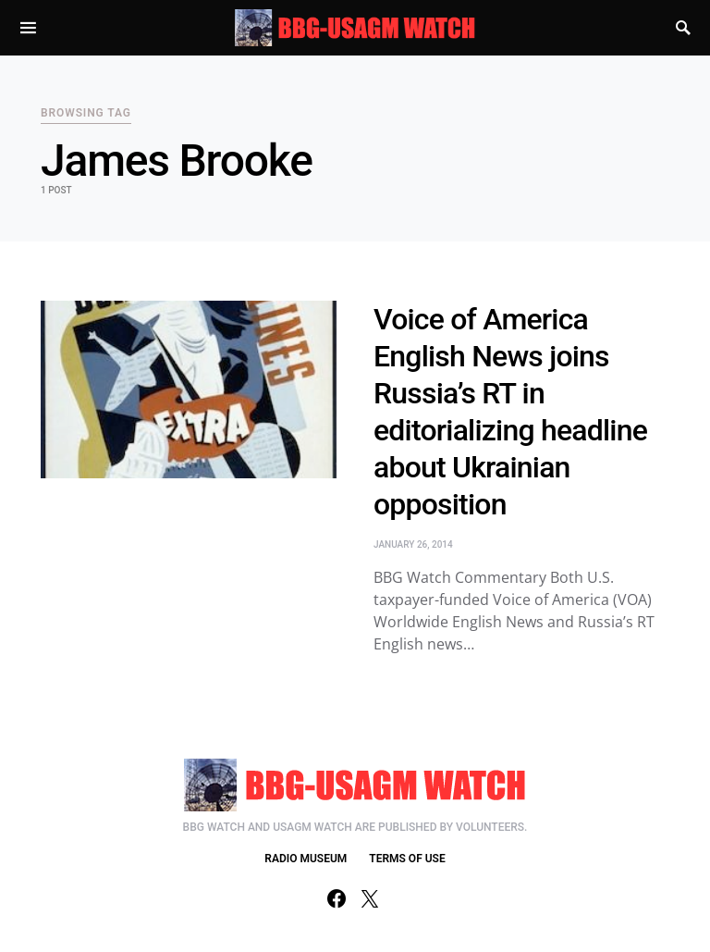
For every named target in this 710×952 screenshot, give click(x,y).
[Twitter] (370, 898)
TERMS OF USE (407, 858)
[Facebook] (336, 898)
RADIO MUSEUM (305, 858)
